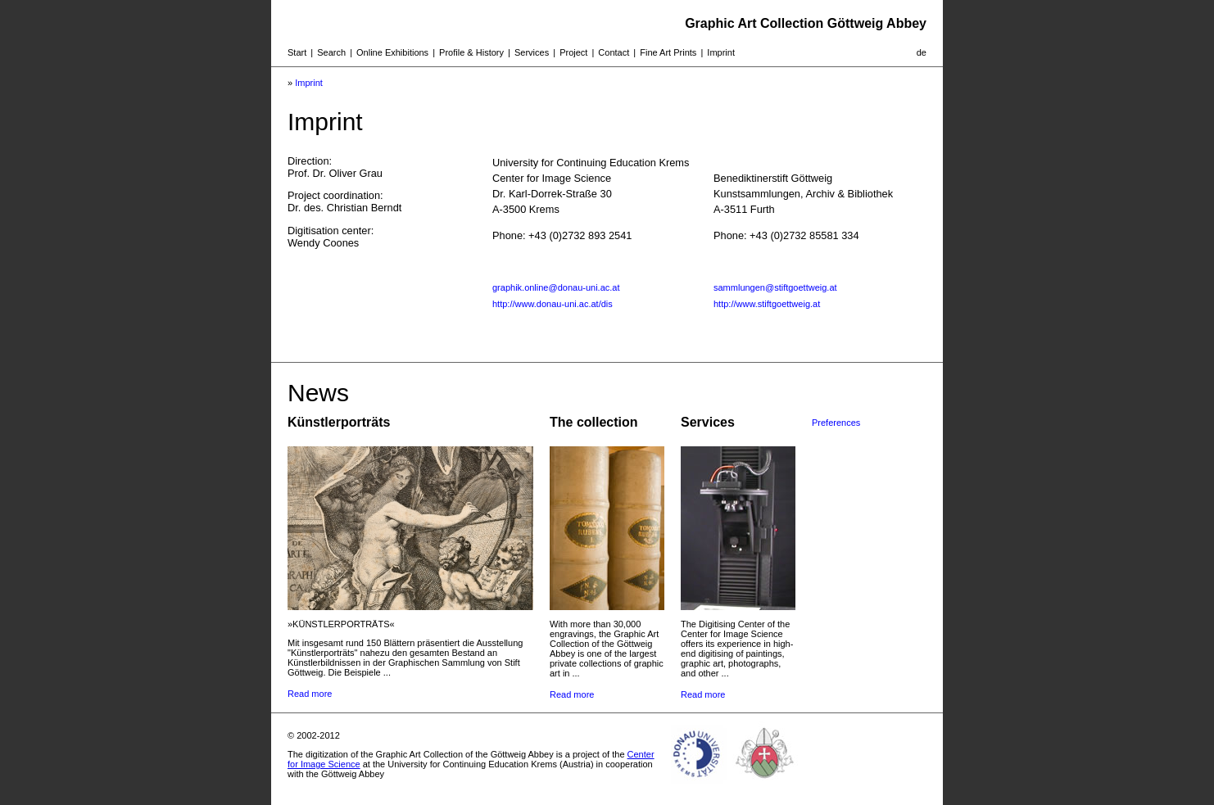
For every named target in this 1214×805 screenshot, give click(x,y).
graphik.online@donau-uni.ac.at (556, 287)
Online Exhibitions (392, 52)
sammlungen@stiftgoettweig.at (775, 287)
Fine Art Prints (668, 52)
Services (531, 52)
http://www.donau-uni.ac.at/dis (552, 304)
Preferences (836, 422)
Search (331, 52)
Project (573, 52)
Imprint (721, 52)
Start (297, 52)
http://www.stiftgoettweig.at (766, 304)
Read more (310, 694)
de (921, 52)
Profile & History (471, 52)
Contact (613, 52)
